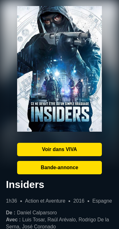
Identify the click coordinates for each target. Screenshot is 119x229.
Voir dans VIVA (59, 149)
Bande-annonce (59, 167)
